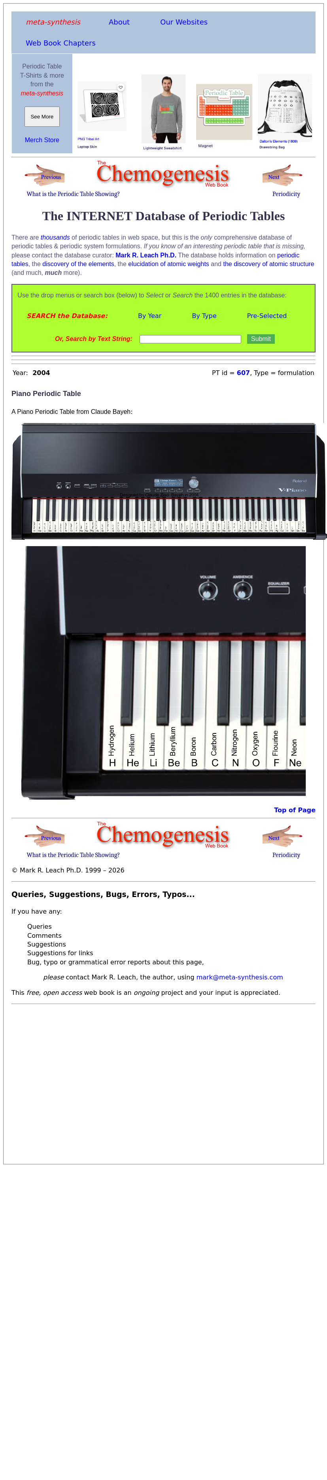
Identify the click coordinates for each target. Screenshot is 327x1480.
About (119, 22)
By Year (149, 316)
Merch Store (42, 140)
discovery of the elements (78, 264)
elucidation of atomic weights (168, 264)
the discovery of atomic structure (268, 264)
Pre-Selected (267, 316)
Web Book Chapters (61, 43)
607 (243, 373)
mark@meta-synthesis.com (240, 977)
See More (42, 117)
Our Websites (184, 22)
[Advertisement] (74, 1082)
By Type (204, 316)
